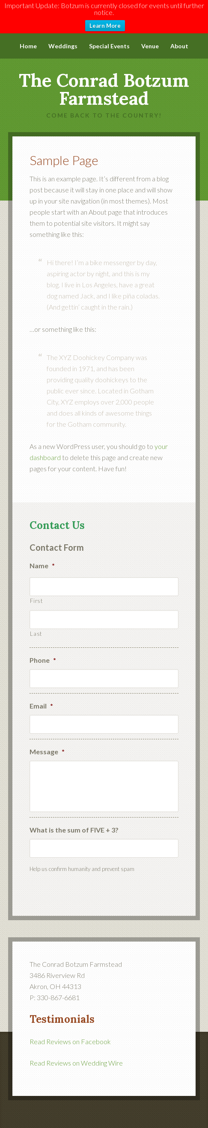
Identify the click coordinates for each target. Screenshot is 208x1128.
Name (42, 560)
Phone (43, 654)
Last (36, 628)
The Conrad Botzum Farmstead (104, 83)
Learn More (105, 25)
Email (41, 700)
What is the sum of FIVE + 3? (74, 824)
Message (47, 746)
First (36, 595)
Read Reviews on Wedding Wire (76, 1057)
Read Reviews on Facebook (70, 1036)
